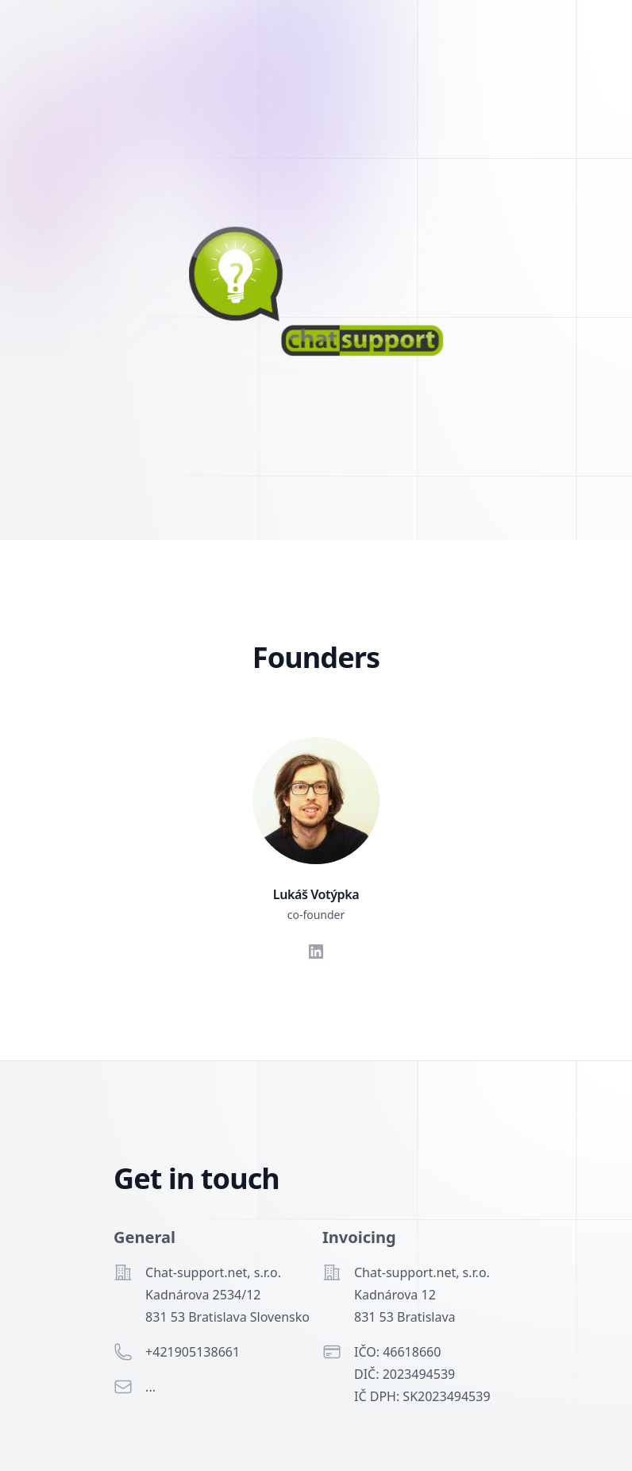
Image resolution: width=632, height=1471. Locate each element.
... (150, 1387)
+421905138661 (192, 1352)
